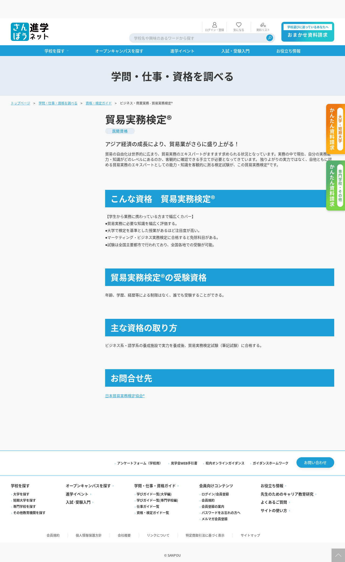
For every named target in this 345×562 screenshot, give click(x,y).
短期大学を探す (24, 492)
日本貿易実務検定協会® (127, 385)
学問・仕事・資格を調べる (58, 84)
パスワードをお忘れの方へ (221, 505)
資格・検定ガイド (99, 84)
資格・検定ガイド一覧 (153, 505)
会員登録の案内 (213, 499)
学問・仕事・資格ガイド (155, 478)
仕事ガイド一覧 (148, 499)
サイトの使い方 (274, 502)
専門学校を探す (24, 499)
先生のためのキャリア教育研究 (287, 486)
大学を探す (21, 486)
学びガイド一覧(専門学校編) (157, 492)
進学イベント (77, 486)
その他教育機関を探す (29, 505)
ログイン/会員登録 (215, 486)
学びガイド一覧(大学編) (154, 486)
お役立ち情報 (272, 478)
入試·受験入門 (78, 494)
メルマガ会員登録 (214, 511)
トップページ (20, 84)
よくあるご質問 (274, 494)
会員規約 (208, 492)
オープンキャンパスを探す (88, 478)
